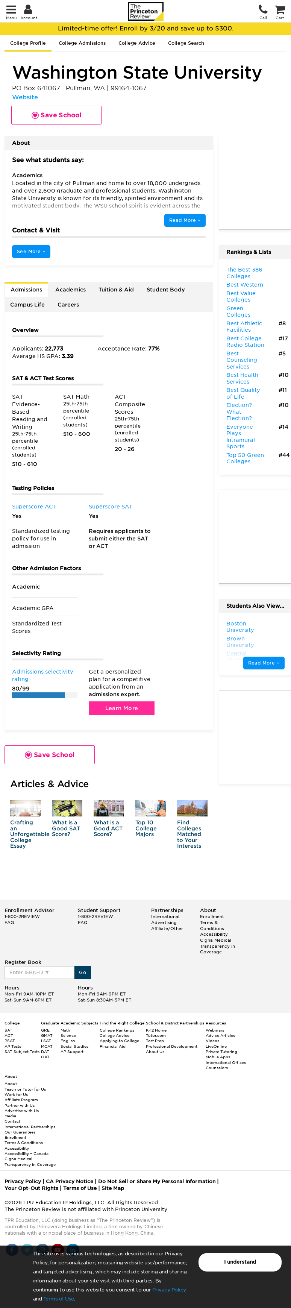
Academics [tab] (70, 290)
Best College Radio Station (245, 341)
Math (65, 1030)
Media (10, 1116)
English (68, 1040)
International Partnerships (30, 1126)
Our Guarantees (20, 1132)
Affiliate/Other (167, 928)
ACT (9, 1035)
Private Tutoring (221, 1051)
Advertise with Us (22, 1110)
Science (68, 1035)
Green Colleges (238, 311)
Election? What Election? (239, 411)
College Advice (136, 43)
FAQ (9, 922)
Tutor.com (156, 1035)
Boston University (240, 627)
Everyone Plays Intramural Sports (240, 437)
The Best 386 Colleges (244, 273)
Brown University (240, 642)
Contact (12, 1121)
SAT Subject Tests (22, 1051)
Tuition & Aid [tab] (116, 290)
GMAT (47, 1035)
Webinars (215, 1030)
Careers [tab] (68, 305)
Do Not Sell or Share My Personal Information (156, 1181)
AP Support (72, 1051)
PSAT (10, 1040)
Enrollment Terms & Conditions (212, 922)
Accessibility (214, 934)
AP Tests (13, 1046)
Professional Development (171, 1046)
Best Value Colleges (241, 296)
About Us (155, 1051)
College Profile (28, 43)
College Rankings (117, 1030)
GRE (45, 1030)
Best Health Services (242, 378)
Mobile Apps (218, 1057)
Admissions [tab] (26, 290)
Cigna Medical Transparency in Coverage (217, 946)
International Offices (226, 1062)
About (11, 1083)
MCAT (47, 1046)
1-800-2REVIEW (22, 916)
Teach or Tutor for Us (25, 1089)
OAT (45, 1057)
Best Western (244, 285)
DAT (45, 1051)
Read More (185, 220)
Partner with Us (20, 1105)
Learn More (121, 708)
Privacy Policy (169, 1290)
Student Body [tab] (166, 290)
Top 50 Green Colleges (245, 458)
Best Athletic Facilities (244, 326)
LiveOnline (216, 1046)
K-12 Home (156, 1030)
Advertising (164, 922)
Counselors (217, 1067)
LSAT (46, 1040)
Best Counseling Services (241, 360)
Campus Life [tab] (27, 305)
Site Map (113, 1188)
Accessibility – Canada (26, 1153)
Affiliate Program (21, 1099)
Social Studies (74, 1046)
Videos (212, 1040)
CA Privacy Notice (69, 1181)
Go (82, 972)
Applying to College (119, 1040)
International (165, 916)
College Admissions (82, 43)
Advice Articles (220, 1035)
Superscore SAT (110, 507)
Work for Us (16, 1094)
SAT (8, 1030)
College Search (186, 43)
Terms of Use (58, 1299)
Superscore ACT (34, 507)
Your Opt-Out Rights (31, 1188)
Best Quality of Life (243, 393)
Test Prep (155, 1040)
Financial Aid (113, 1046)
